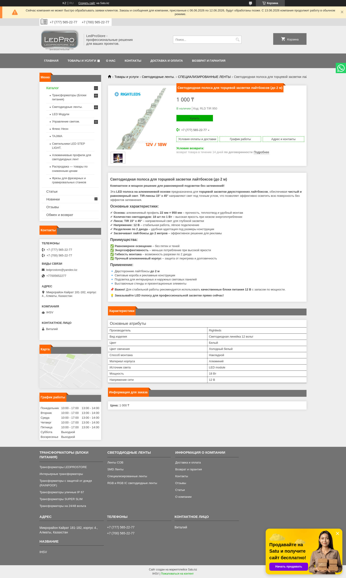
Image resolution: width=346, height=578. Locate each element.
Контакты (133, 60)
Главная (51, 60)
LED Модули (60, 114)
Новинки (53, 199)
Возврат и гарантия (208, 60)
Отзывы (52, 207)
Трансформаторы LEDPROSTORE (63, 467)
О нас (111, 60)
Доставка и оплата (166, 60)
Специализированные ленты (127, 476)
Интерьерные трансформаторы (61, 474)
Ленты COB (115, 462)
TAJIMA (57, 136)
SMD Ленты (115, 469)
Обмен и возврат (59, 215)
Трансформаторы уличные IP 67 (61, 492)
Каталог (52, 88)
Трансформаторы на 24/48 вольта (62, 506)
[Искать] (237, 40)
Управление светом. (66, 121)
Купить (194, 118)
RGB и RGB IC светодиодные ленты (132, 483)
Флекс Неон (60, 129)
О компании (183, 496)
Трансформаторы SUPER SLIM (60, 499)
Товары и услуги (82, 60)
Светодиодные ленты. (158, 77)
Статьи (52, 191)
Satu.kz (192, 569)
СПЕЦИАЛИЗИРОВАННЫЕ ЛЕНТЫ (204, 77)
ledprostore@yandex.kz (61, 270)
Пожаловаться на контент (177, 573)
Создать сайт (86, 3)
